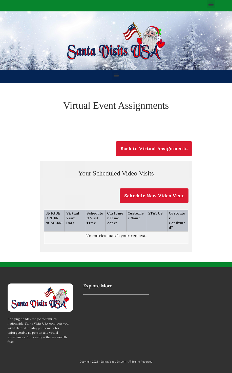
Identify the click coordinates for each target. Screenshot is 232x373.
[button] (211, 4)
